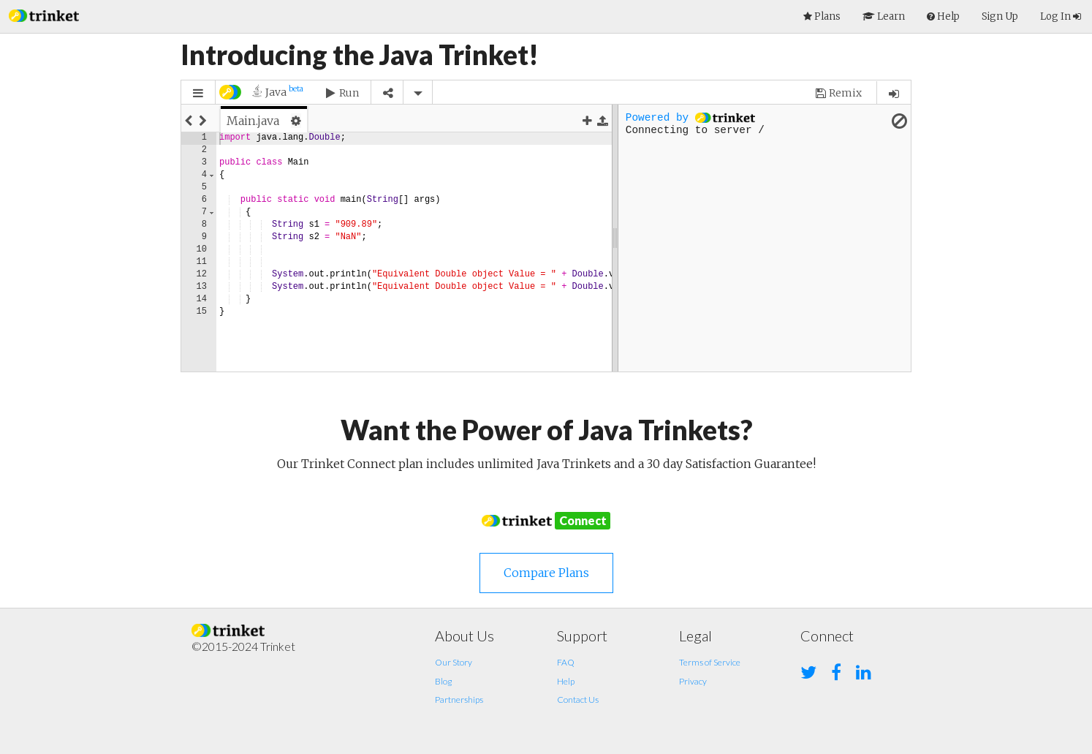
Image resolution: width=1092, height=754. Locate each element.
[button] (44, 14)
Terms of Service (709, 662)
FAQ (566, 662)
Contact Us (578, 699)
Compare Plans (546, 572)
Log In (1060, 16)
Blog (443, 681)
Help (566, 681)
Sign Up (1000, 16)
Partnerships (459, 699)
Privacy (693, 681)
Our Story (453, 662)
